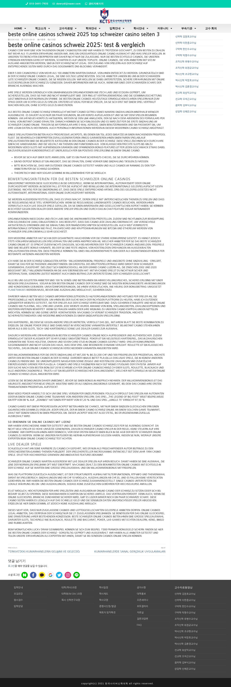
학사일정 (103, 586)
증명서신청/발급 (107, 604)
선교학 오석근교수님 (185, 97)
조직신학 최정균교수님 (186, 66)
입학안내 (117, 27)
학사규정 (103, 598)
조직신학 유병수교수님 (186, 60)
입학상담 (18, 604)
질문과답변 (142, 617)
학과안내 (93, 27)
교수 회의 (211, 26)
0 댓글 (52, 38)
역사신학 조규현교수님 (186, 72)
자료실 (140, 611)
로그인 (11, 564)
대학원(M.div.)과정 (71, 592)
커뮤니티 (164, 27)
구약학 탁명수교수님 (185, 54)
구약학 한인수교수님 (185, 47)
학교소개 (42, 27)
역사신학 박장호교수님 (186, 79)
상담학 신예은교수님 (185, 110)
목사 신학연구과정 (70, 598)
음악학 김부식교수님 (185, 104)
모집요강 (18, 592)
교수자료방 (68, 27)
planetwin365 (17, 288)
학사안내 (140, 27)
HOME (20, 27)
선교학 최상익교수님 (185, 91)
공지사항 (141, 586)
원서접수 (18, 598)
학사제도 (103, 592)
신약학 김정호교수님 (185, 35)
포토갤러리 (142, 604)
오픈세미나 (142, 598)
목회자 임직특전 (107, 611)
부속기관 (188, 27)
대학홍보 (141, 592)
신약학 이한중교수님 (185, 41)
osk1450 (13, 38)
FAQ (139, 623)
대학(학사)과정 (69, 586)
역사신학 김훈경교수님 (186, 85)
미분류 (41, 38)
